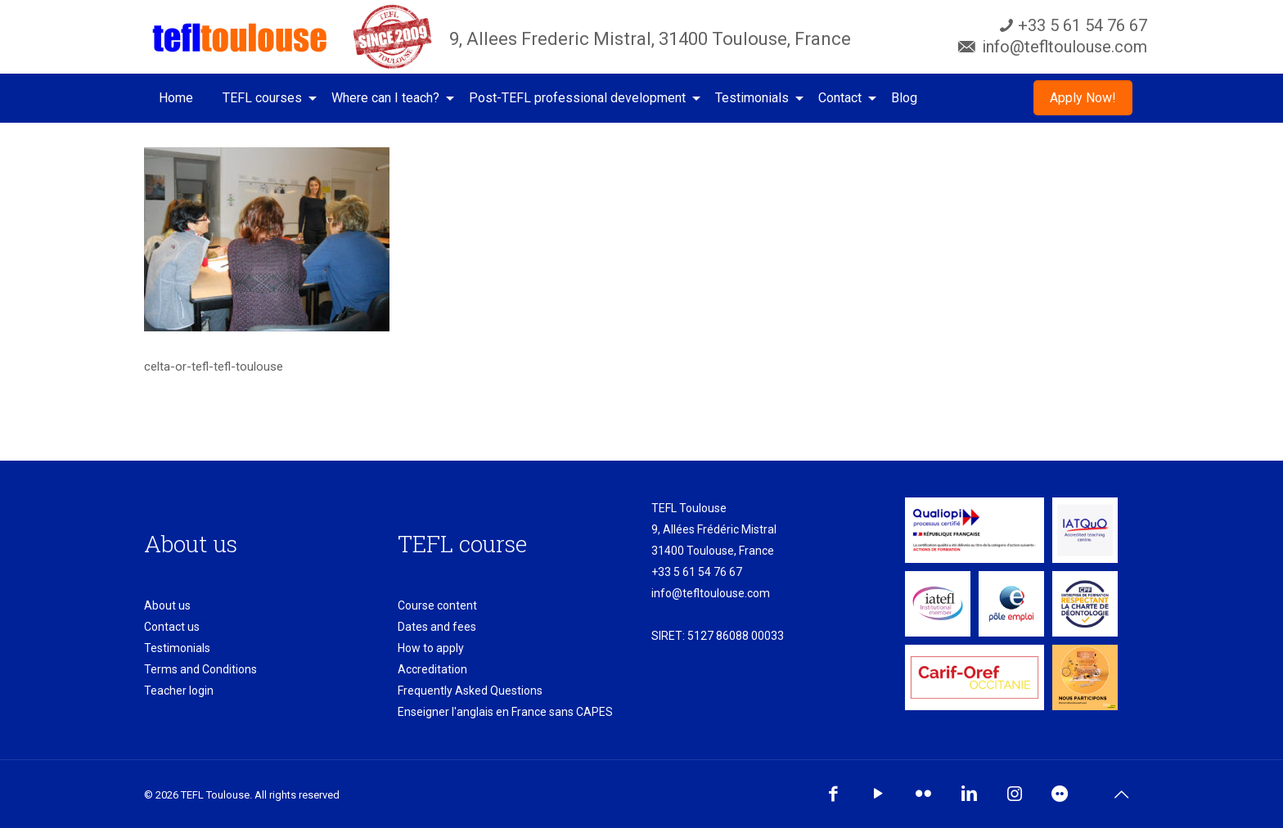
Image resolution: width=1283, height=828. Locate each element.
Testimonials (177, 648)
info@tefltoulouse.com (710, 593)
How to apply (431, 648)
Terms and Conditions (200, 669)
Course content (437, 605)
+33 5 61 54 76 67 (696, 571)
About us (167, 605)
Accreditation (432, 669)
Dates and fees (437, 626)
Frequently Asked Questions (470, 690)
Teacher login (179, 690)
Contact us (172, 626)
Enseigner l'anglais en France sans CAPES (505, 711)
